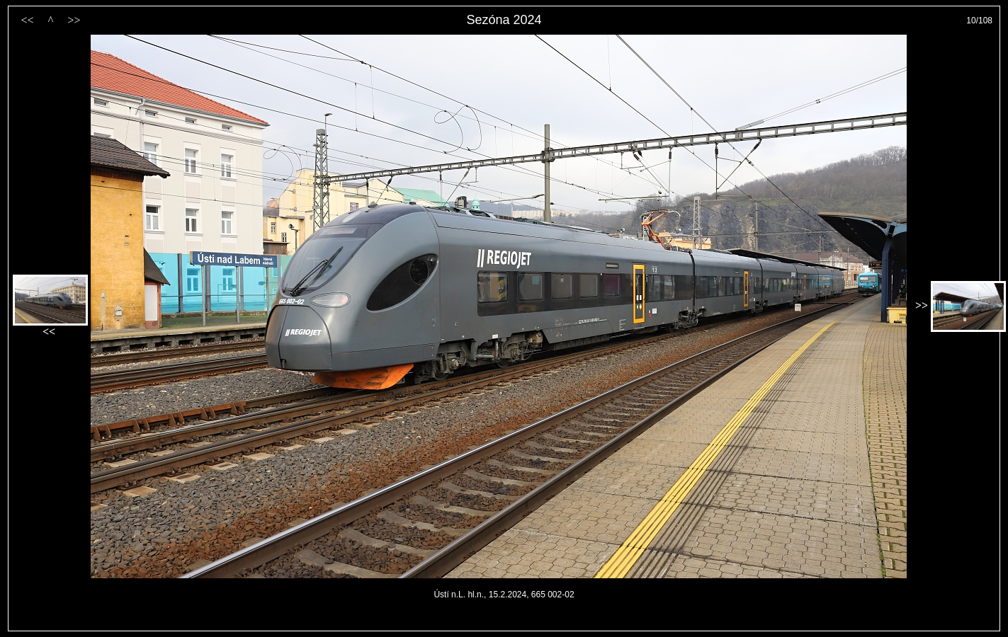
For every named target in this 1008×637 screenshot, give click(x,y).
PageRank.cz (504, 625)
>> (73, 20)
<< (27, 20)
